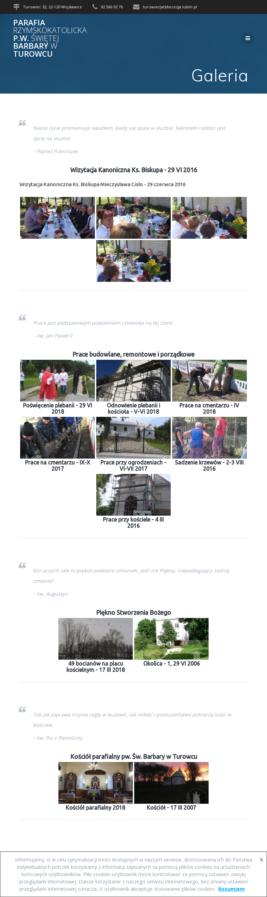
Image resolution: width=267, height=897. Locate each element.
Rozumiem (231, 889)
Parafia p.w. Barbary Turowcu (50, 38)
